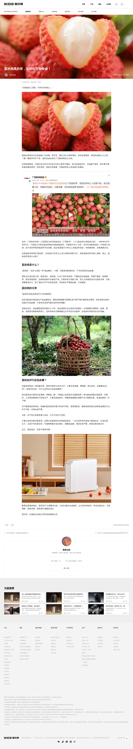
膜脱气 (84, 653)
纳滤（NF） (85, 640)
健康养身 (53, 649)
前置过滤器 (7, 662)
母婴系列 (6, 681)
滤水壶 (6, 659)
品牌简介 (68, 637)
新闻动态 (100, 637)
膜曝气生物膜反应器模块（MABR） (89, 660)
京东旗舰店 (23, 643)
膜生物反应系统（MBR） (89, 656)
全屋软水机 (7, 646)
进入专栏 (66, 568)
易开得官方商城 (24, 659)
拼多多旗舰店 (23, 653)
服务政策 (37, 640)
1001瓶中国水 (70, 646)
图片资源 (100, 643)
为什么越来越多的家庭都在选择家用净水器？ (114, 533)
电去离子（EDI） (87, 649)
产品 (91, 4)
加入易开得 (116, 640)
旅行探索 (80, 11)
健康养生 (67, 11)
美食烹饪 (28, 11)
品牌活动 (100, 646)
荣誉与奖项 (69, 643)
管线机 (6, 643)
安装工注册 (116, 649)
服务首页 (37, 637)
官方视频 (100, 640)
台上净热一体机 (8, 640)
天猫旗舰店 (23, 640)
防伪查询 (37, 649)
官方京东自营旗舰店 (25, 646)
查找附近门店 (23, 637)
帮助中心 (37, 646)
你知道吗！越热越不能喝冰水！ (19, 533)
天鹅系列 (6, 677)
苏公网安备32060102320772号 (101, 738)
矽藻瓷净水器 (8, 656)
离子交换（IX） (86, 646)
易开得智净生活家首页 (11, 11)
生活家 (109, 4)
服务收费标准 (39, 643)
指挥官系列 (7, 684)
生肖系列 (6, 671)
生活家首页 (25, 82)
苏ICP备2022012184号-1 (84, 738)
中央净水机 (7, 653)
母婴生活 (41, 11)
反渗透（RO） (86, 643)
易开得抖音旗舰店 (25, 656)
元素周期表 (85, 665)
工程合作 (115, 643)
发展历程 (68, 640)
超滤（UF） (85, 637)
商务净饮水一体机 (9, 649)
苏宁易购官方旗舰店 (25, 649)
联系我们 (115, 637)
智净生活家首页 (55, 637)
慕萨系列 (6, 674)
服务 (99, 4)
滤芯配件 (6, 665)
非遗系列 (6, 668)
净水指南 (94, 11)
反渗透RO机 (7, 637)
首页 (83, 4)
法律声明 (120, 738)
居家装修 (54, 11)
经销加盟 (115, 646)
